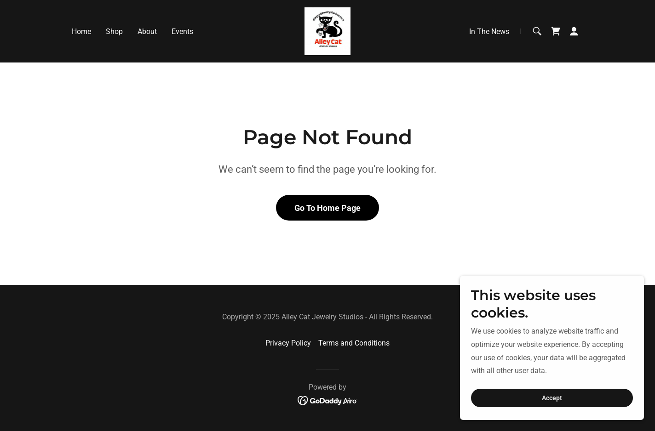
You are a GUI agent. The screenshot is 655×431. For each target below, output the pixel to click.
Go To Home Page (327, 208)
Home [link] (81, 31)
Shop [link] (114, 31)
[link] (328, 30)
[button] (574, 31)
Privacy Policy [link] (288, 343)
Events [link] (182, 31)
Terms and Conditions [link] (354, 343)
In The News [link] (489, 31)
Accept (552, 398)
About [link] (147, 31)
